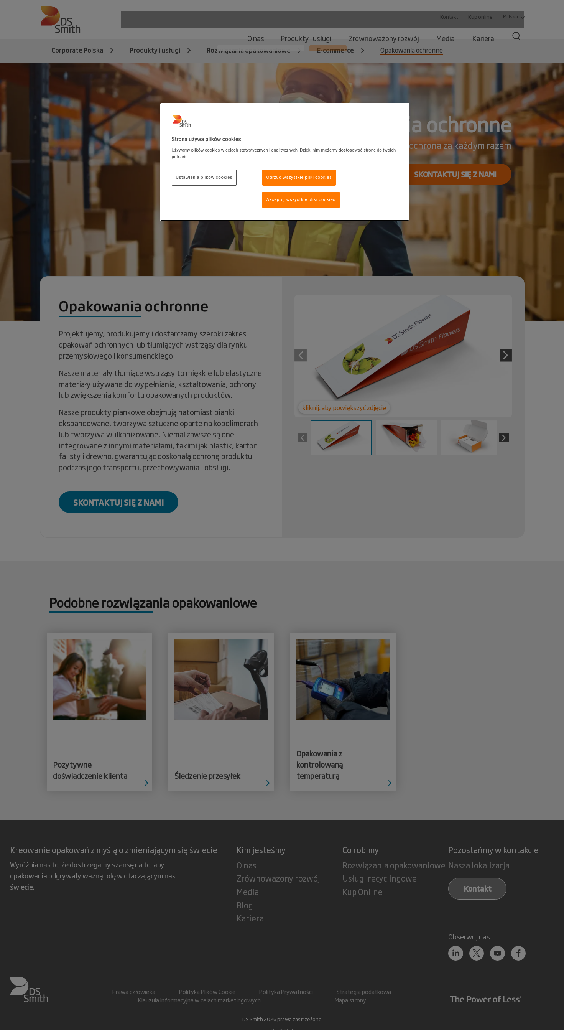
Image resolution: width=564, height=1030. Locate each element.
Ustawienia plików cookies (204, 177)
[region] (284, 162)
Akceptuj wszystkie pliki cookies (300, 199)
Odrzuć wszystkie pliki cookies (299, 177)
